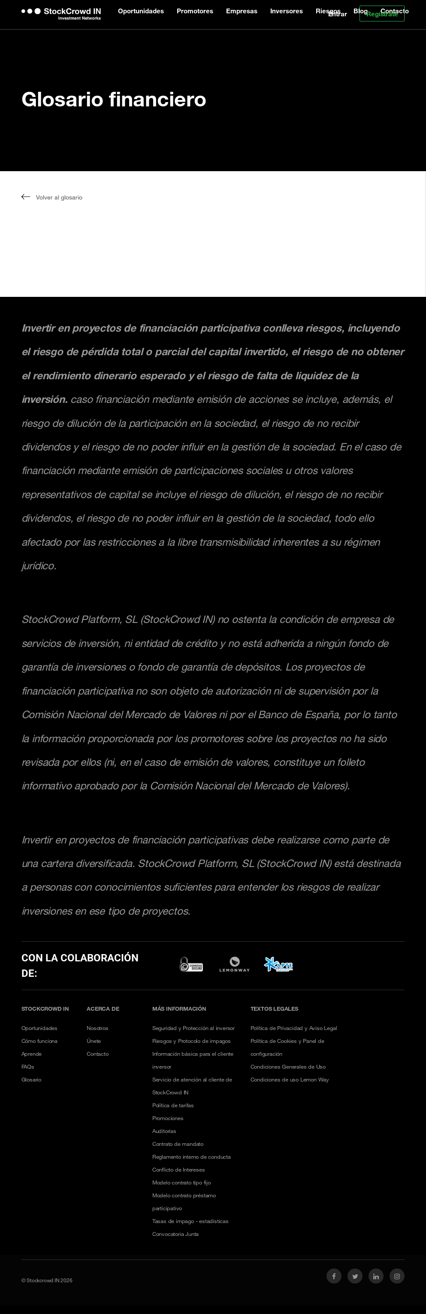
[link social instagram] (397, 1276)
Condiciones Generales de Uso (288, 1066)
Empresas (241, 11)
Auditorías (164, 1130)
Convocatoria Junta (175, 1233)
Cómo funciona (39, 1040)
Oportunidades (141, 11)
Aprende (31, 1053)
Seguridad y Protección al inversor (193, 1027)
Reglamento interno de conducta (191, 1156)
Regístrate (382, 14)
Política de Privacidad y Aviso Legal (294, 1027)
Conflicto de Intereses (178, 1169)
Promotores (195, 11)
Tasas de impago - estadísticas (190, 1220)
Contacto (97, 1053)
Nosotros (97, 1027)
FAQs (27, 1066)
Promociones (168, 1118)
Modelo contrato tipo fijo (181, 1182)
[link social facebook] (333, 1276)
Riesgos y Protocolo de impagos (191, 1040)
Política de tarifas (173, 1105)
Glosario (31, 1079)
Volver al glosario (52, 197)
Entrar (337, 14)
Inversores (286, 11)
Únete (94, 1040)
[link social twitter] (355, 1276)
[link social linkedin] (376, 1276)
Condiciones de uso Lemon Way (290, 1079)
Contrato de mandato (177, 1143)
